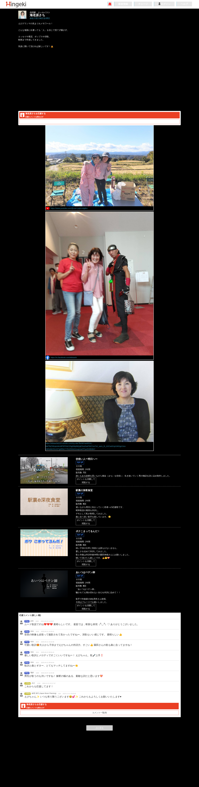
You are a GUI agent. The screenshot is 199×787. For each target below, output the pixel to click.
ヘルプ (184, 4)
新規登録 (123, 4)
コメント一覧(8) (99, 122)
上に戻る (99, 728)
